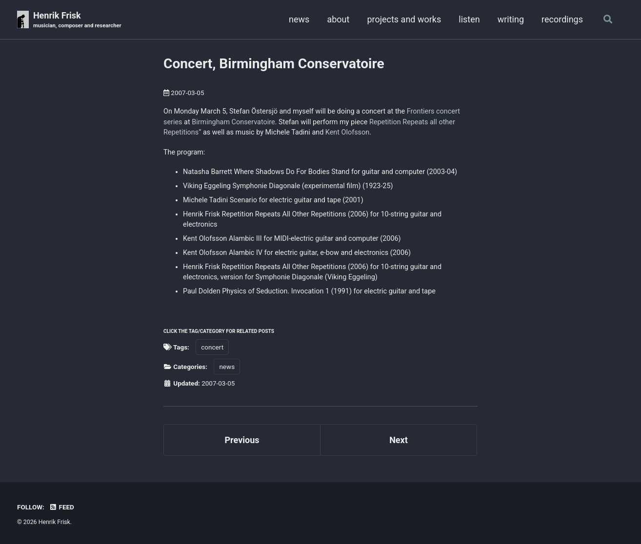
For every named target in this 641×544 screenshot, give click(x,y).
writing (511, 19)
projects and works (404, 19)
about (338, 19)
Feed (61, 507)
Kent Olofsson (347, 132)
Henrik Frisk (77, 20)
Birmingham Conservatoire (233, 122)
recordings (562, 19)
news (299, 19)
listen (469, 19)
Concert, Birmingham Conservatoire (273, 64)
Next (398, 440)
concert (212, 347)
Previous (242, 440)
